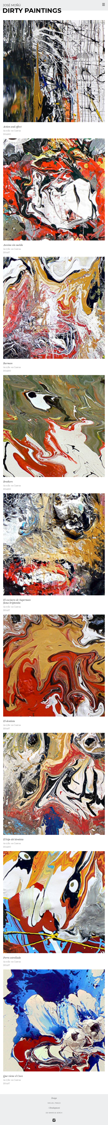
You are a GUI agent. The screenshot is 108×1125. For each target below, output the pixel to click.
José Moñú (12, 5)
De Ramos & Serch (54, 1113)
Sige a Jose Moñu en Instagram (54, 1120)
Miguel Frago (54, 1103)
